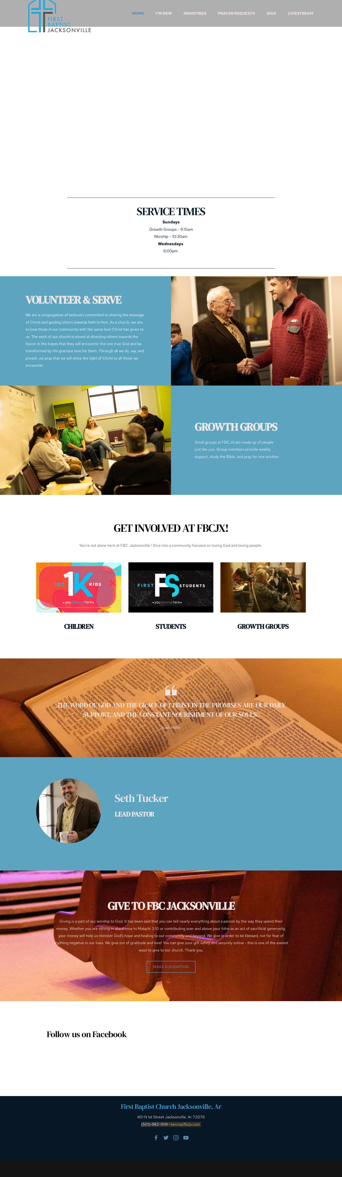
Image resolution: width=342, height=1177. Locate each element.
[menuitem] (138, 13)
